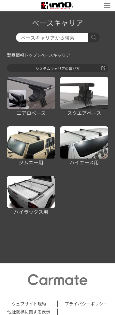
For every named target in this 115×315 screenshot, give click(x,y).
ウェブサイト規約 (29, 304)
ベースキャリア (55, 55)
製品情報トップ (22, 55)
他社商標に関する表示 (28, 312)
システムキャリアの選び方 (70, 68)
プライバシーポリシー (86, 304)
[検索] (52, 37)
